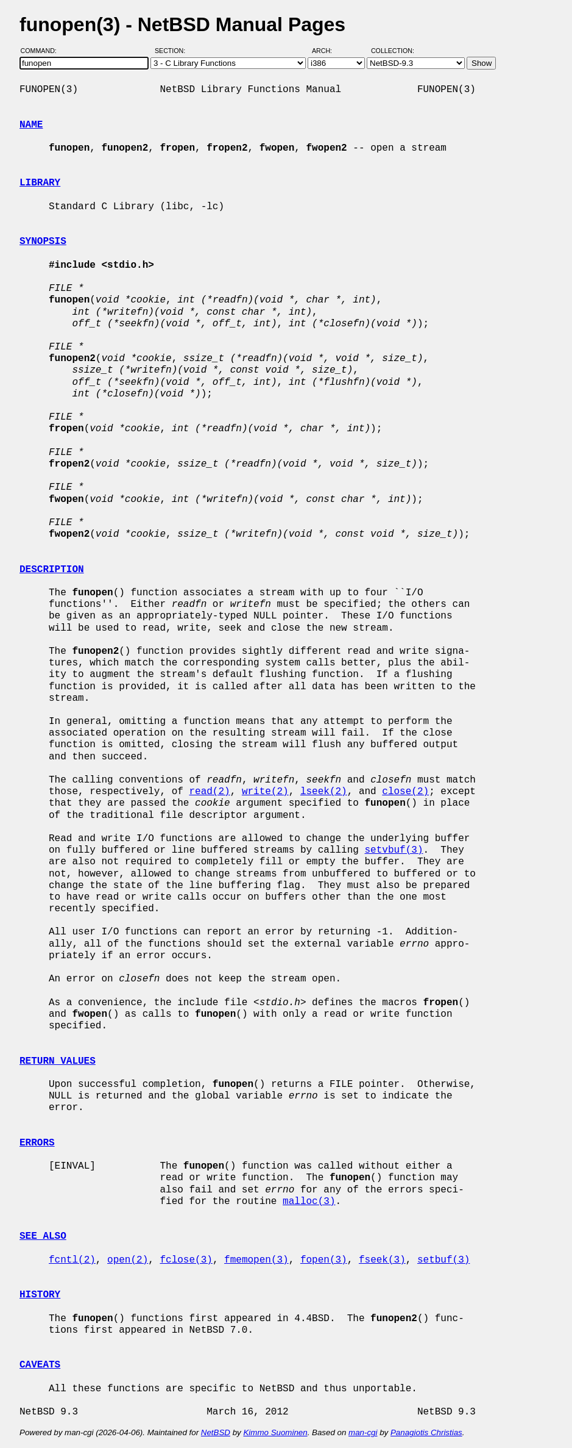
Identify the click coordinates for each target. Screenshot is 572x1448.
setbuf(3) (443, 1260)
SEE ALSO (42, 1236)
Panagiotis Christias (426, 1432)
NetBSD (215, 1432)
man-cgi (362, 1432)
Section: (173, 50)
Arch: (327, 50)
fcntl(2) (72, 1260)
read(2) (209, 791)
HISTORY (39, 1295)
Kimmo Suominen (275, 1432)
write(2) (265, 791)
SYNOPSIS (42, 241)
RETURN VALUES (57, 1061)
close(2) (405, 791)
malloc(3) (309, 1201)
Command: (42, 50)
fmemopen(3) (256, 1260)
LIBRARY (39, 183)
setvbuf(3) (393, 850)
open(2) (127, 1260)
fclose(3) (186, 1260)
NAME (31, 125)
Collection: (392, 50)
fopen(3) (323, 1260)
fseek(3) (382, 1260)
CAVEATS (39, 1365)
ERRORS (37, 1143)
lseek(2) (323, 791)
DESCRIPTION (51, 569)
